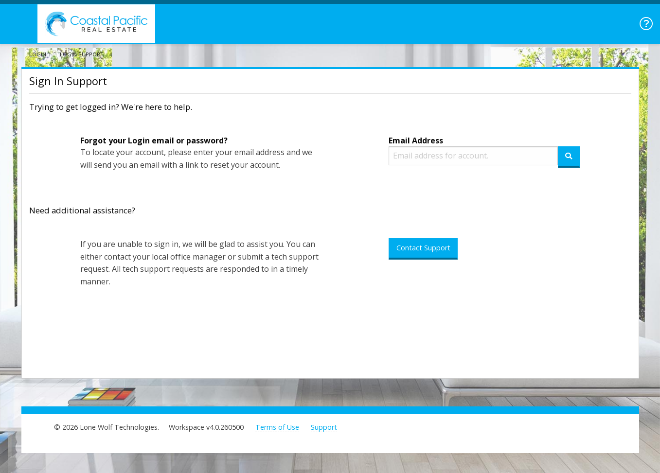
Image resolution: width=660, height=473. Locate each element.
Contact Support (423, 247)
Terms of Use (277, 427)
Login (37, 54)
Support (324, 427)
